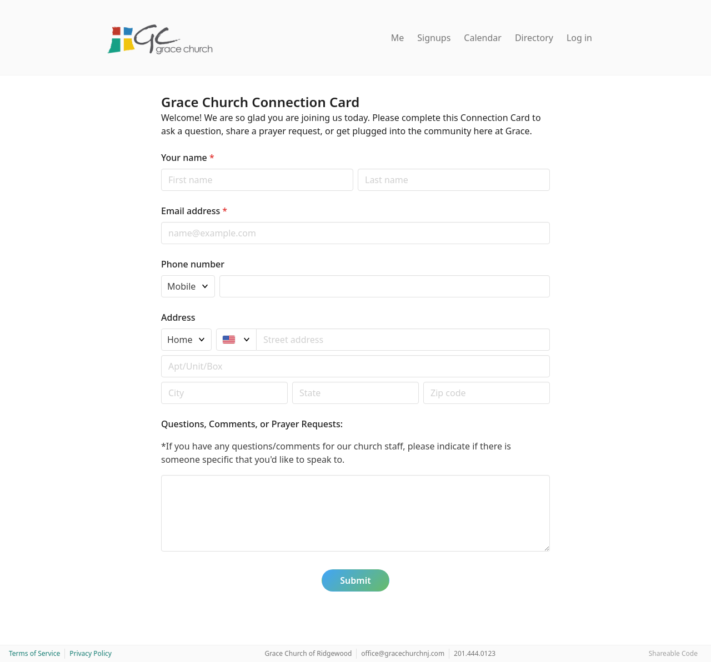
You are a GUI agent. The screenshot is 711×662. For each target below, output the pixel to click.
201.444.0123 (474, 653)
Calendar (483, 38)
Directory (534, 38)
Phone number (192, 264)
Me (397, 38)
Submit (355, 580)
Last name (357, 168)
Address (178, 317)
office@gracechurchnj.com (402, 653)
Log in (579, 38)
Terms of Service (34, 653)
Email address (194, 211)
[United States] (236, 340)
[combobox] (403, 340)
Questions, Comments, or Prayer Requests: (252, 424)
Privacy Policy (90, 653)
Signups (433, 38)
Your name (187, 157)
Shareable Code (673, 653)
